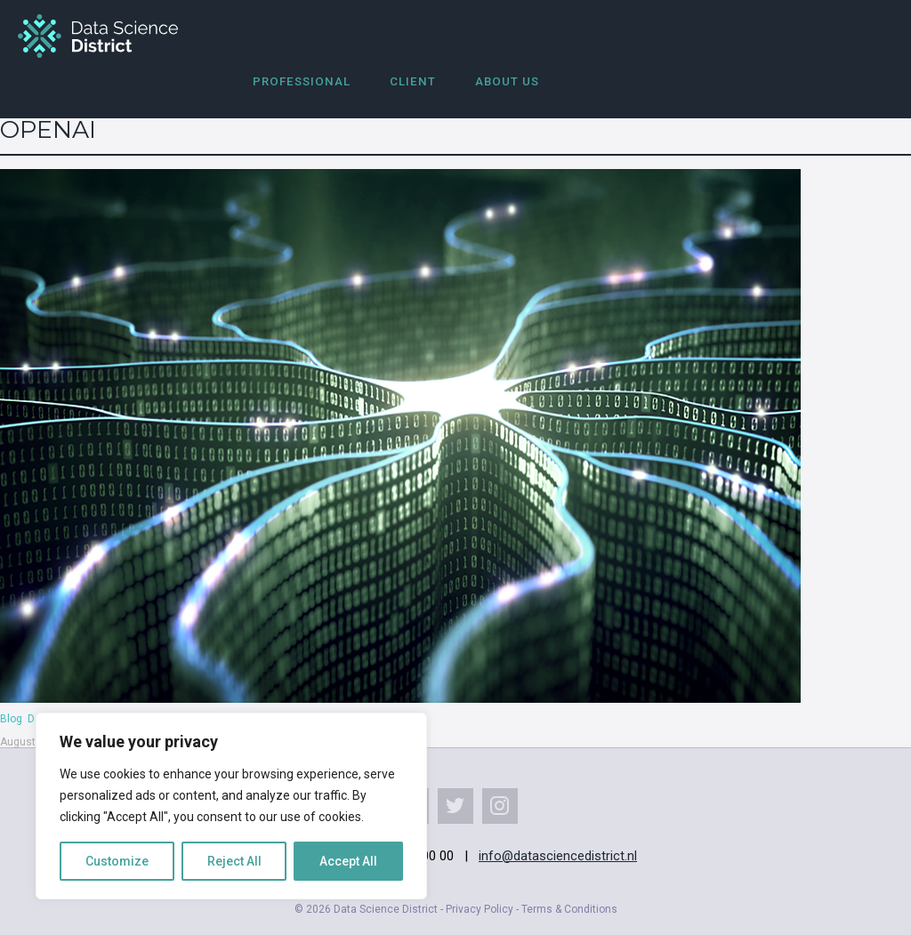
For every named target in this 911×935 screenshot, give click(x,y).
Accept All (348, 861)
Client (413, 81)
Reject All (234, 861)
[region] (231, 806)
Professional (302, 81)
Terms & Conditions (569, 909)
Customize (117, 861)
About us (507, 81)
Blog (11, 719)
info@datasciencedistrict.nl (558, 856)
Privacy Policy (479, 909)
